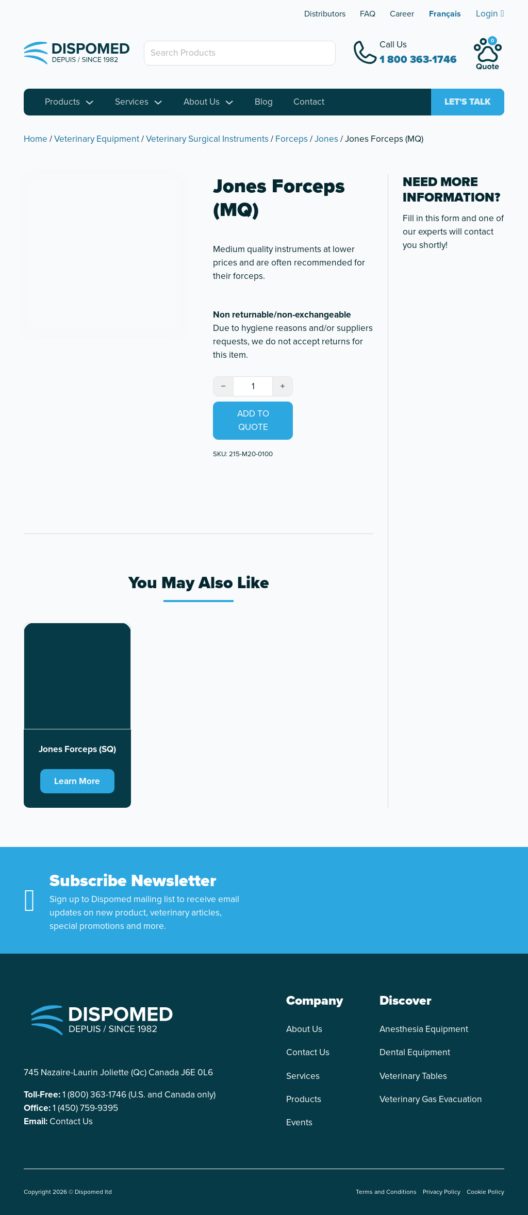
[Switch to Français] (445, 14)
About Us (202, 101)
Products (62, 101)
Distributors (324, 14)
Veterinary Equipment (96, 138)
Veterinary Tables (413, 1076)
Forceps (291, 138)
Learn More (77, 781)
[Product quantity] (253, 386)
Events (299, 1122)
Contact (308, 101)
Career (402, 14)
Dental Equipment (415, 1052)
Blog (264, 101)
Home (35, 138)
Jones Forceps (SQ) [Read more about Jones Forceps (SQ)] (77, 749)
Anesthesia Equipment (424, 1029)
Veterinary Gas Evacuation (431, 1099)
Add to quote (253, 420)
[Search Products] (240, 53)
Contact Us (71, 1121)
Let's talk (467, 101)
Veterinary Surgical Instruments (207, 138)
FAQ (367, 14)
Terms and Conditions (386, 1192)
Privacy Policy (441, 1192)
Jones (326, 138)
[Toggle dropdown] (89, 102)
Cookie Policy (485, 1192)
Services (131, 101)
